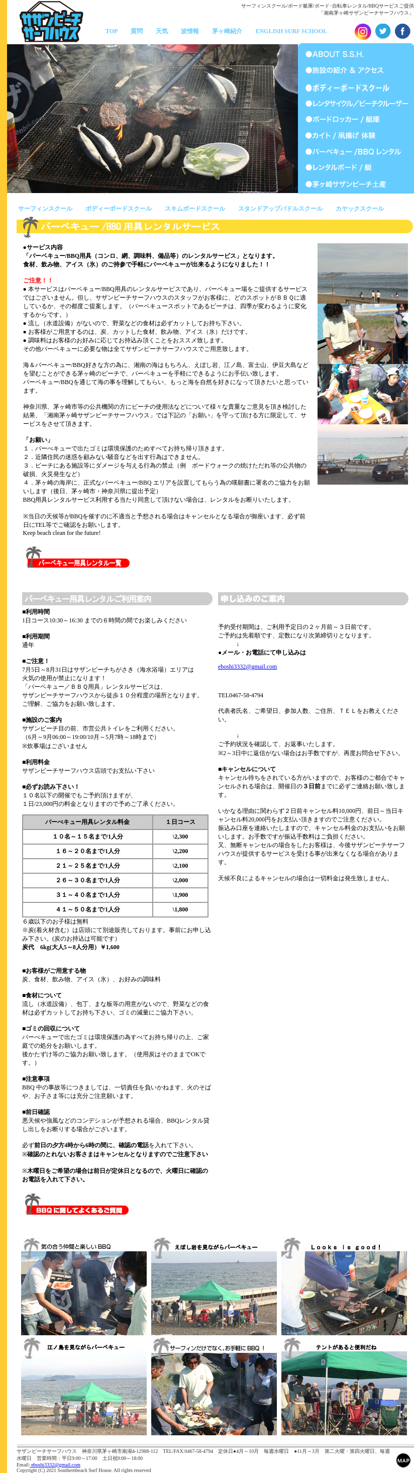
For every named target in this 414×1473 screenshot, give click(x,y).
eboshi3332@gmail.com (247, 666)
